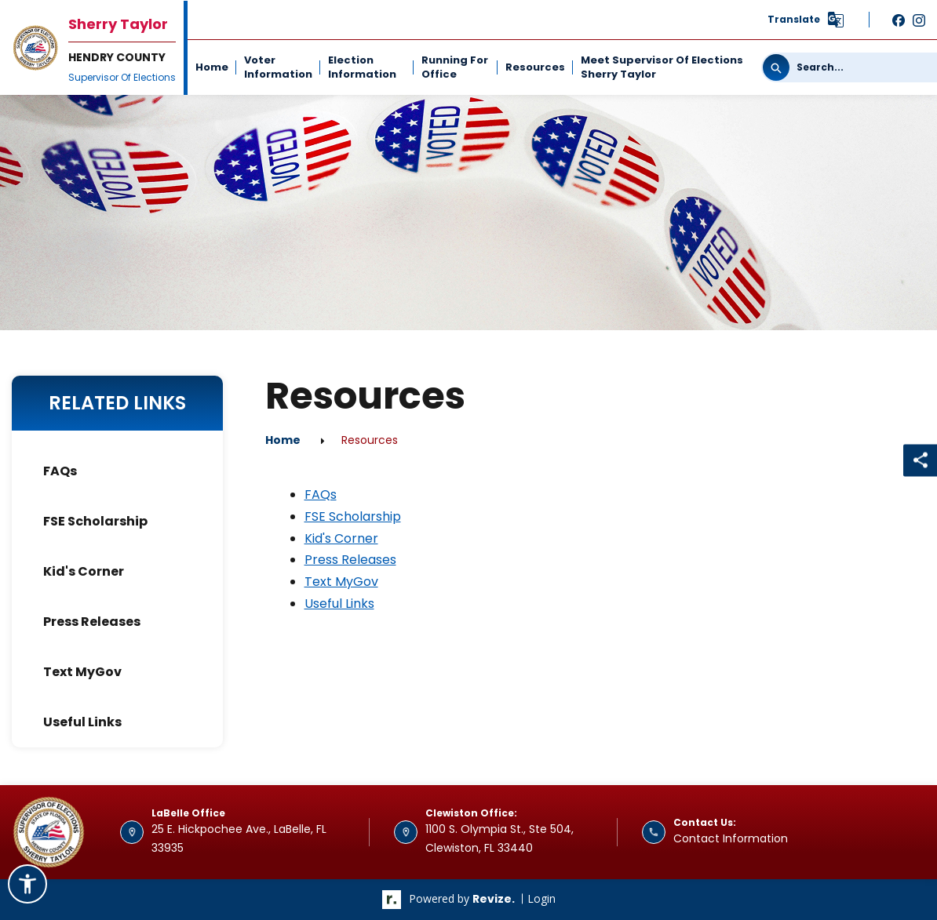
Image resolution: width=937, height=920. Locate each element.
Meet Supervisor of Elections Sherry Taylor (662, 67)
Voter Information (278, 67)
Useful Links (82, 722)
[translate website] (806, 19)
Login (541, 898)
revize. (493, 899)
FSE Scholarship (95, 521)
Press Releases (91, 622)
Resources (535, 67)
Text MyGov (82, 672)
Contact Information (730, 838)
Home (211, 67)
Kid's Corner (83, 571)
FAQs (60, 471)
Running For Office (454, 67)
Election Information (362, 67)
